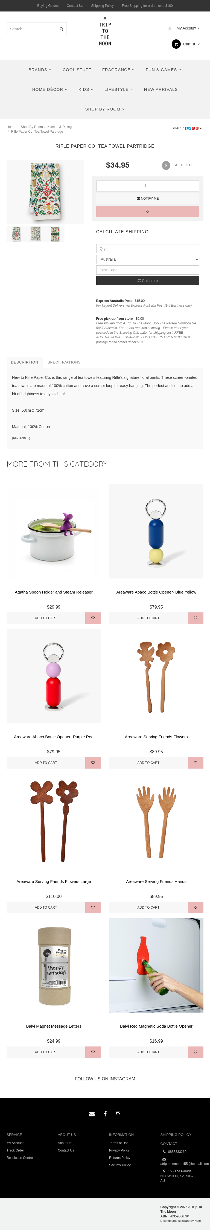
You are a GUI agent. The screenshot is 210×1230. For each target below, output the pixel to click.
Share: (187, 128)
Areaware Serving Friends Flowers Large (53, 881)
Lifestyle (118, 89)
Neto (197, 1220)
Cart (186, 44)
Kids (86, 89)
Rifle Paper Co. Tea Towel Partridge (37, 131)
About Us (64, 1143)
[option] (45, 192)
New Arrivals (161, 89)
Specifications (64, 362)
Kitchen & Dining (59, 127)
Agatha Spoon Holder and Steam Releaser (53, 592)
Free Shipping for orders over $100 (147, 6)
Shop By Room (105, 109)
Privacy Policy (119, 1150)
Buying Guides (48, 6)
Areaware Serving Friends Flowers (156, 736)
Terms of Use (119, 1143)
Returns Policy (119, 1158)
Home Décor (50, 89)
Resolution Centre (20, 1158)
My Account (183, 28)
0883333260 (173, 1152)
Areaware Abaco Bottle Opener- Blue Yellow (156, 592)
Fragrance (118, 69)
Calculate (148, 280)
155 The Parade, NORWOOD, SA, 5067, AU (177, 1175)
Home (11, 127)
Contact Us (75, 6)
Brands (40, 69)
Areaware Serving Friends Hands (156, 881)
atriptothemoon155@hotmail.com (182, 1161)
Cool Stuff (77, 69)
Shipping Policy (102, 6)
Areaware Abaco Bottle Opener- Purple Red (54, 736)
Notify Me (148, 198)
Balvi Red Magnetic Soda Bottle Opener (156, 1026)
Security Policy (120, 1165)
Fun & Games (164, 69)
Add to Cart (46, 618)
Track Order (15, 1150)
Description (24, 362)
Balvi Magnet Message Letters (53, 1026)
